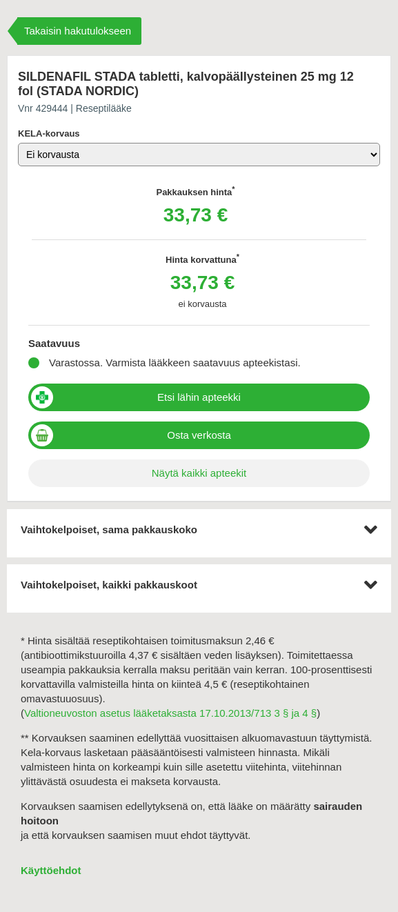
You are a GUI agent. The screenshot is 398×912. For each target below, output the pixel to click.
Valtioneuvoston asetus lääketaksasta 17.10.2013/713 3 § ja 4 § (170, 713)
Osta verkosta (199, 435)
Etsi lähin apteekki (199, 397)
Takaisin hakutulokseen (77, 31)
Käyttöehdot (51, 870)
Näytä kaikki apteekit (199, 473)
